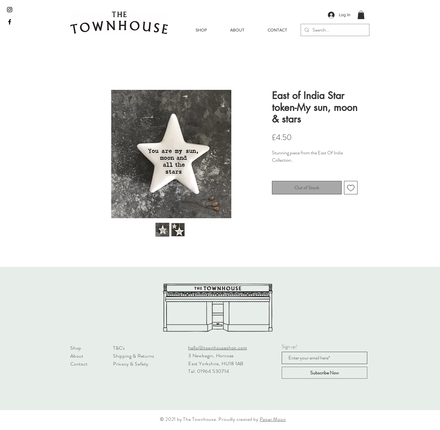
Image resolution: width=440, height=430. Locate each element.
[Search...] (334, 30)
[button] (361, 15)
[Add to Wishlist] (351, 187)
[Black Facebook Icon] (9, 21)
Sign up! (289, 346)
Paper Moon (273, 419)
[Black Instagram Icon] (9, 9)
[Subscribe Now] (324, 373)
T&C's (119, 347)
